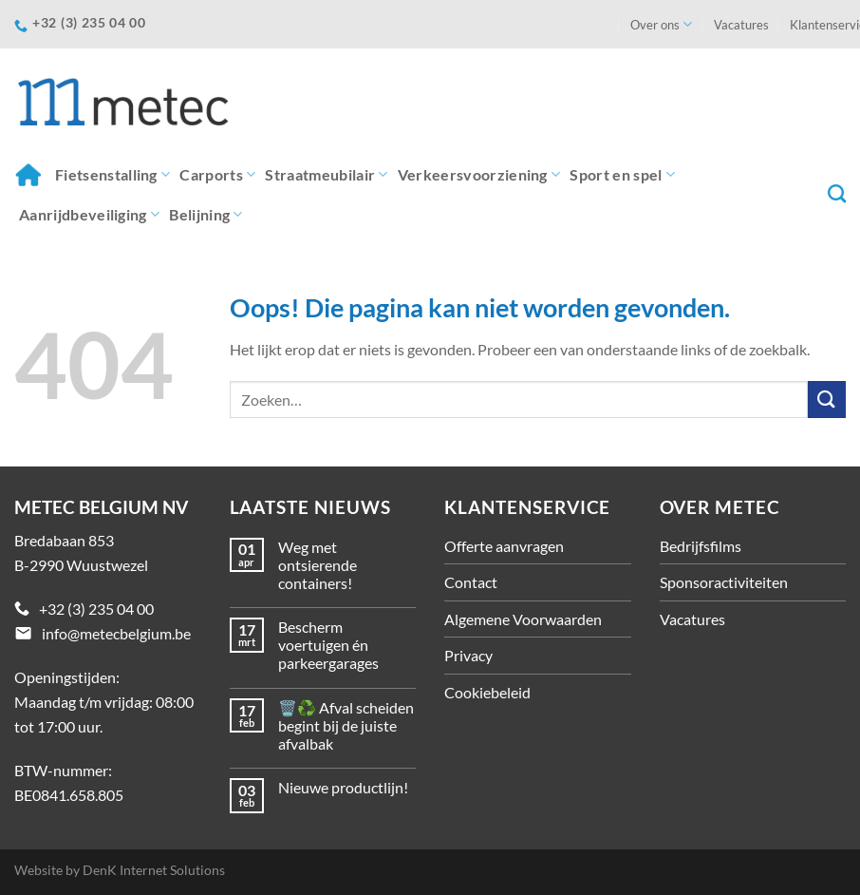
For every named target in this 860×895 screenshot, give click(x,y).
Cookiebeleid (487, 692)
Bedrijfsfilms (700, 546)
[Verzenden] (827, 399)
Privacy (468, 655)
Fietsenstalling (112, 174)
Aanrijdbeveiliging (89, 214)
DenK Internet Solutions (154, 870)
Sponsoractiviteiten (724, 582)
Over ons (661, 24)
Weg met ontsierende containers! (317, 565)
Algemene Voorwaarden (523, 619)
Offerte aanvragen (504, 546)
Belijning (205, 214)
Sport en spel (622, 174)
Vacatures (741, 24)
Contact (470, 582)
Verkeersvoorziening (479, 174)
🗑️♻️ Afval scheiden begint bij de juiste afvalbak (346, 725)
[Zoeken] (837, 193)
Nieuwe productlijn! (343, 787)
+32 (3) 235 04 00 (96, 609)
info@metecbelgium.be (116, 633)
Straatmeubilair (326, 174)
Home (27, 174)
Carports (217, 174)
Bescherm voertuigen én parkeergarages (328, 645)
